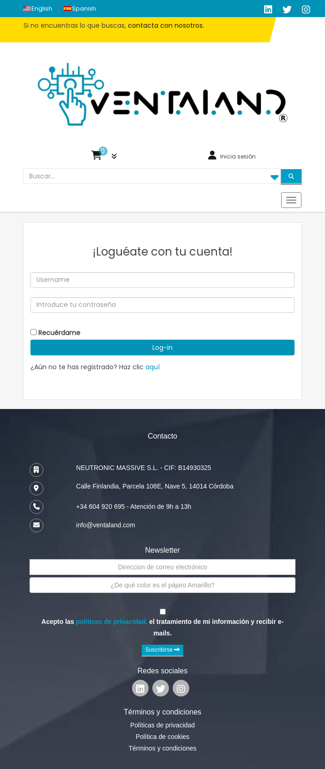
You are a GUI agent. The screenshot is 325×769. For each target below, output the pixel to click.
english (41, 8)
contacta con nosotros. (166, 25)
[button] (104, 157)
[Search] (291, 176)
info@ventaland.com (105, 525)
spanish (84, 8)
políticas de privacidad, (112, 621)
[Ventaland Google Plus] (306, 9)
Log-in (162, 347)
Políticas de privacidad (162, 725)
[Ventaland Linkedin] (140, 690)
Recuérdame (59, 332)
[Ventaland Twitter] (287, 9)
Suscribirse (162, 650)
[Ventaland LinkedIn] (268, 9)
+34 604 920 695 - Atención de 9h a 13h (134, 506)
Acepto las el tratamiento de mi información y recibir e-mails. (162, 627)
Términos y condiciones (162, 748)
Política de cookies (163, 736)
